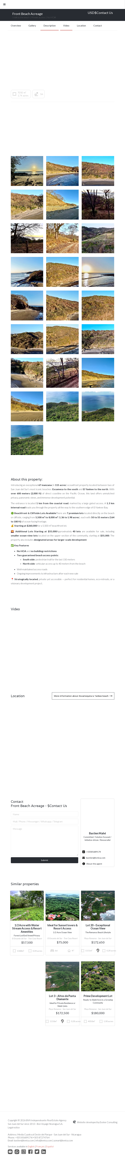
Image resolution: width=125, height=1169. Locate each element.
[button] (62, 4)
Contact (97, 25)
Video (66, 25)
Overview (16, 25)
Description (49, 25)
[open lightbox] (27, 171)
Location (81, 25)
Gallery (32, 25)
